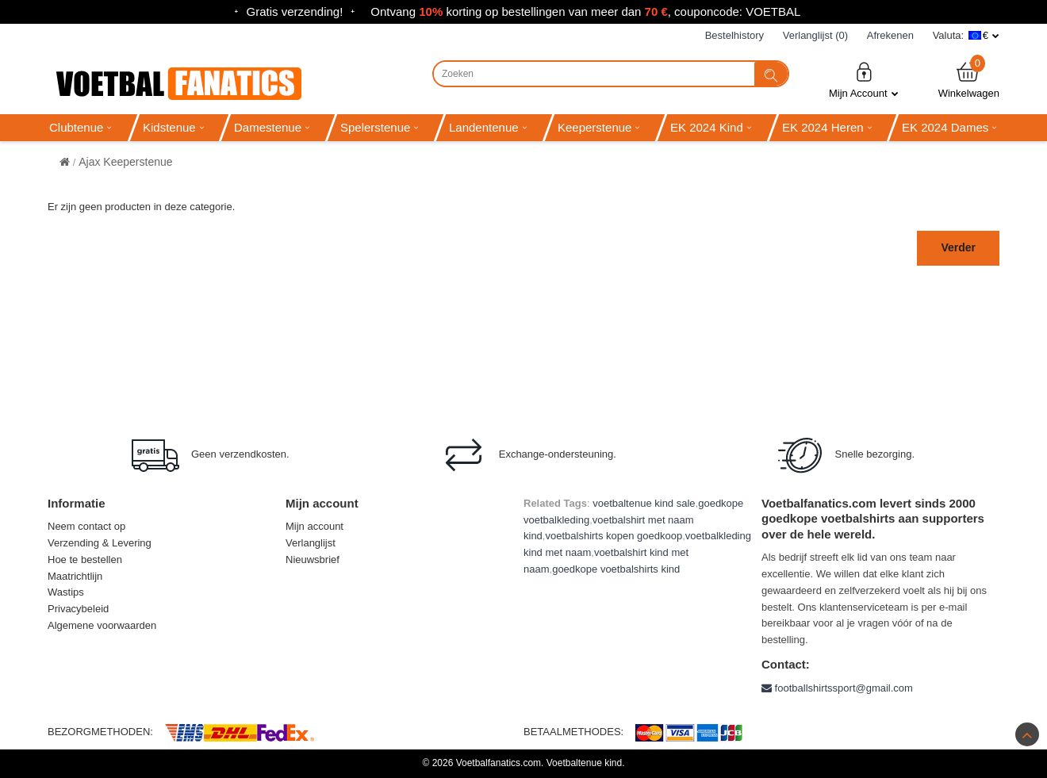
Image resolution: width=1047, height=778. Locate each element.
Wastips (66, 592)
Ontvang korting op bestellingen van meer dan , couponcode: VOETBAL (585, 11)
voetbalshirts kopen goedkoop (613, 536)
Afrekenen (890, 35)
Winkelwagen (968, 79)
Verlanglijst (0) (815, 35)
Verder (958, 247)
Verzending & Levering (99, 543)
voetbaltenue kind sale (644, 503)
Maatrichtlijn (75, 576)
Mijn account (314, 526)
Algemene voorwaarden (102, 625)
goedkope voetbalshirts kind (616, 569)
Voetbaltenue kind (584, 762)
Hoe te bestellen (85, 559)
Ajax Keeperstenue (125, 161)
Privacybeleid (78, 609)
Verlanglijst (311, 543)
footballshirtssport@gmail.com (837, 688)
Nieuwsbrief (312, 559)
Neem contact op (86, 526)
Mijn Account (864, 79)
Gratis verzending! (295, 11)
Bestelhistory (734, 35)
